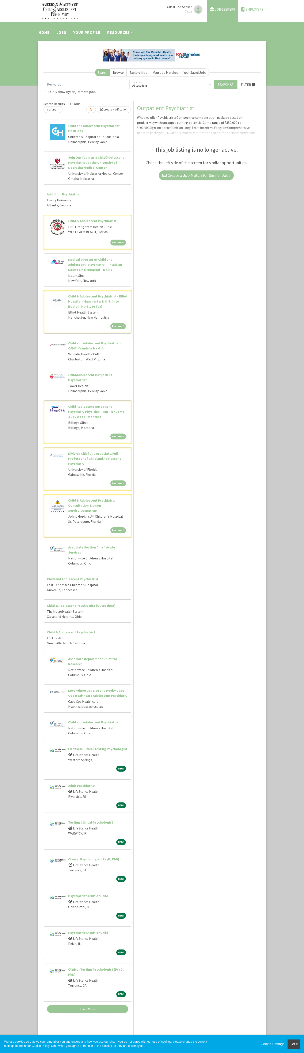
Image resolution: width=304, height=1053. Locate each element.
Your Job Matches (165, 72)
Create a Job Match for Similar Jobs (196, 175)
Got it (294, 1044)
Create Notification (113, 109)
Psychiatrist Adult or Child (88, 896)
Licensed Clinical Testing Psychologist (97, 749)
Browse (118, 72)
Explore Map (138, 72)
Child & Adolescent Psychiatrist (92, 221)
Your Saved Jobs (195, 72)
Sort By (51, 109)
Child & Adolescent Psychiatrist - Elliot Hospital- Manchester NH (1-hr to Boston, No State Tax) (98, 301)
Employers (252, 9)
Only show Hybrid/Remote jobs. (73, 92)
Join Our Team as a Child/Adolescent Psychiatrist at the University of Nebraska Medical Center (96, 162)
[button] (248, 84)
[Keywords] (87, 84)
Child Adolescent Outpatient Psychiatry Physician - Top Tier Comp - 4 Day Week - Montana (97, 411)
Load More (87, 1009)
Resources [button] (118, 32)
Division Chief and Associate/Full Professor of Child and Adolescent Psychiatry (94, 458)
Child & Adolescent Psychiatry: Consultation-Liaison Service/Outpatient (91, 505)
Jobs (61, 32)
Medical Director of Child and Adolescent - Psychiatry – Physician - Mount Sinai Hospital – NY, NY (96, 264)
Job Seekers (222, 9)
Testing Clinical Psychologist (90, 822)
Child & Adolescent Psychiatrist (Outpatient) (81, 605)
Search (102, 72)
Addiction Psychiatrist (64, 194)
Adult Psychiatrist (82, 785)
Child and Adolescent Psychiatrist (72, 579)
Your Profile (86, 32)
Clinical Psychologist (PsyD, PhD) (93, 859)
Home (44, 32)
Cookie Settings (272, 1044)
